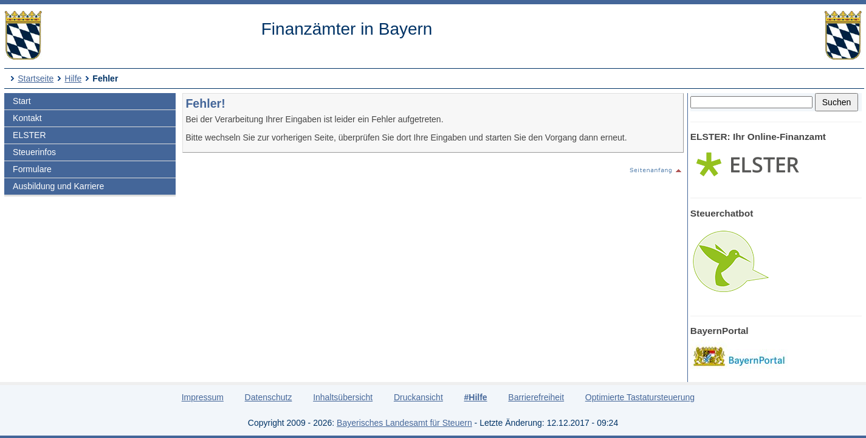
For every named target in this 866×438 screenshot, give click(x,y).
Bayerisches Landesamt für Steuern (404, 423)
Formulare (32, 169)
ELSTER (29, 135)
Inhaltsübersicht (343, 397)
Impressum (203, 397)
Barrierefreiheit (536, 397)
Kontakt (27, 118)
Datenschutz (268, 397)
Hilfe (72, 78)
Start (22, 101)
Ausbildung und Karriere (58, 186)
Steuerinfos (34, 152)
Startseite (35, 78)
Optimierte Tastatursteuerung (640, 397)
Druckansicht (418, 397)
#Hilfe (475, 397)
